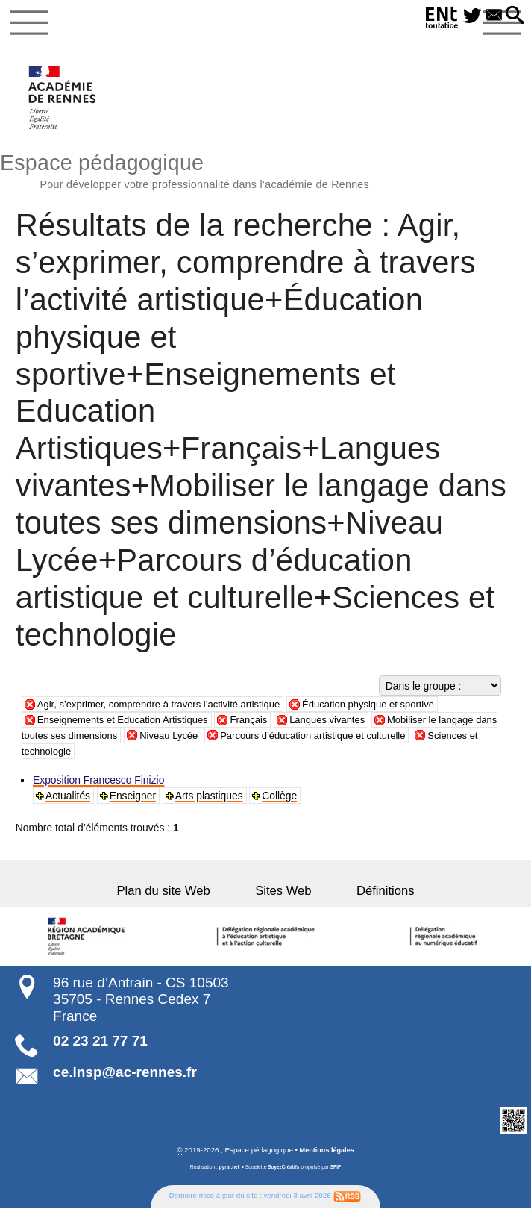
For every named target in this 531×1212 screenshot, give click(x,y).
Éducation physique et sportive (388, 707)
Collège (280, 800)
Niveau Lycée (202, 739)
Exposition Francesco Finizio (99, 784)
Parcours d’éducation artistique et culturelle (354, 739)
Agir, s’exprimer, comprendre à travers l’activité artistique (166, 707)
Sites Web (283, 894)
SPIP (337, 1170)
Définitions (369, 894)
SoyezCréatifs (284, 1170)
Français (261, 723)
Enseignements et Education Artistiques (128, 723)
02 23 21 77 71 (100, 1044)
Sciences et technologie (91, 754)
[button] (514, 16)
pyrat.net (228, 1170)
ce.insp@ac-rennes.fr (125, 1076)
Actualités (68, 800)
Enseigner (133, 800)
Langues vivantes (344, 723)
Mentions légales (327, 1154)
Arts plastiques (210, 800)
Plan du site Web (180, 894)
